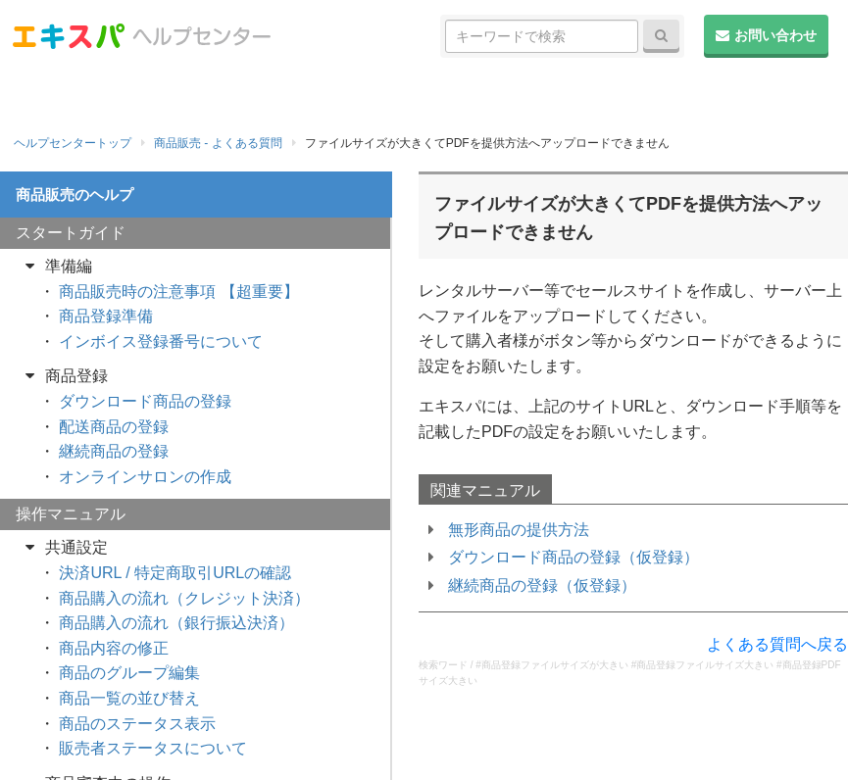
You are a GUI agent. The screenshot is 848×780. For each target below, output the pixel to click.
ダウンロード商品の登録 (145, 401)
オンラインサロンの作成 (145, 476)
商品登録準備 (106, 316)
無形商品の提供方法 (518, 529)
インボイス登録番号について (161, 341)
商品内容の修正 (114, 648)
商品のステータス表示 (137, 723)
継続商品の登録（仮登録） (542, 585)
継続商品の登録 (114, 451)
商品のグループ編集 (129, 672)
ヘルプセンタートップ (72, 143)
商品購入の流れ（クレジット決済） (184, 598)
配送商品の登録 (114, 426)
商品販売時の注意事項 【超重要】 (178, 291)
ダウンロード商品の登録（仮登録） (573, 557)
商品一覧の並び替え (129, 698)
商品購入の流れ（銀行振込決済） (176, 622)
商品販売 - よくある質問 (218, 143)
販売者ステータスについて (153, 748)
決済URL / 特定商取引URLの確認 (175, 572)
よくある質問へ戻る (777, 644)
